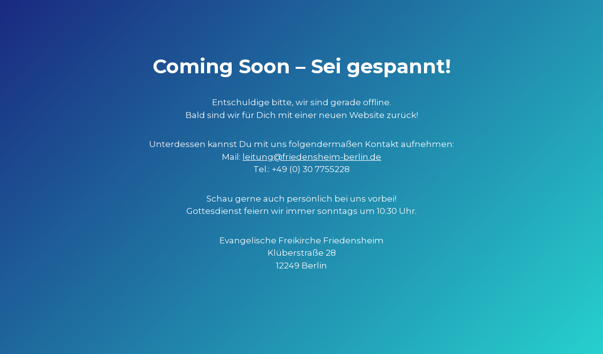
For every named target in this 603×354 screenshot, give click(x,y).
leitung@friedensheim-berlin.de (311, 157)
